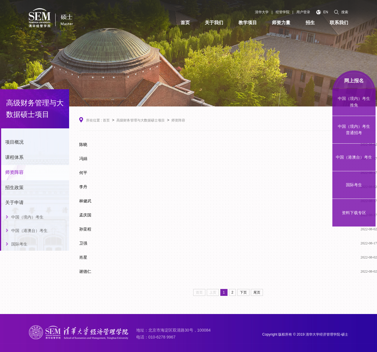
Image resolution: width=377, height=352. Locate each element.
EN (322, 12)
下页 (243, 292)
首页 (106, 120)
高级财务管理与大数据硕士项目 (140, 120)
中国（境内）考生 (27, 217)
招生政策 (14, 187)
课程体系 (14, 157)
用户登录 (303, 12)
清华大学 (262, 12)
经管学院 (282, 12)
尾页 (256, 292)
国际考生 (19, 244)
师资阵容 (14, 172)
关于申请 (14, 202)
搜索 (341, 12)
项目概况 (14, 142)
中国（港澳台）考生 (29, 230)
